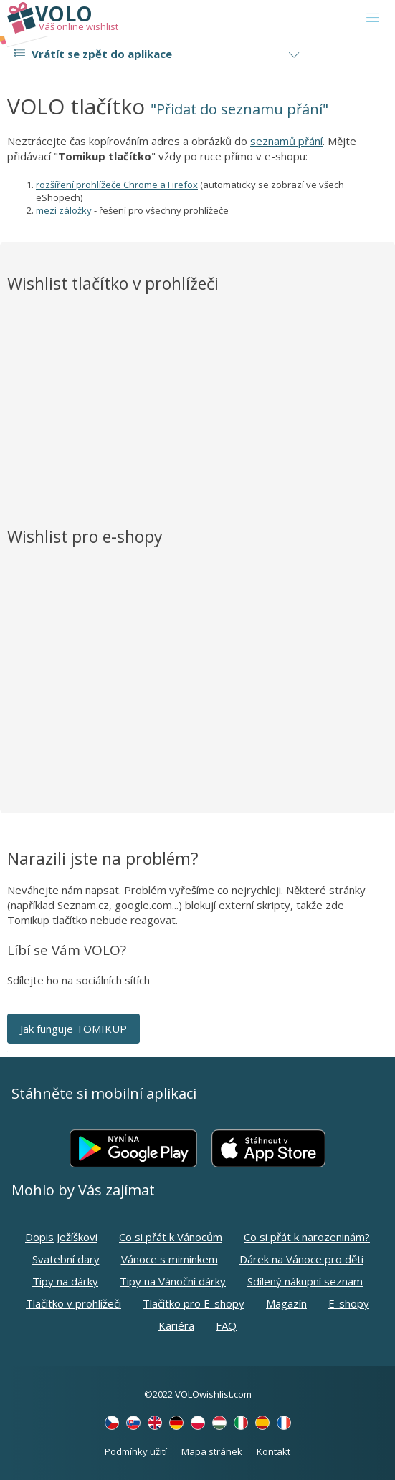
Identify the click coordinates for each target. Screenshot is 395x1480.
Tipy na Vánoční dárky (173, 1281)
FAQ (226, 1325)
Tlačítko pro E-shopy (193, 1303)
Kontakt (273, 1451)
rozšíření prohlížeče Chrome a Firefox (117, 184)
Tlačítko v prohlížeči (73, 1303)
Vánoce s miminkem (169, 1259)
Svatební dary (66, 1259)
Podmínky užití (136, 1451)
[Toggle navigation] (373, 18)
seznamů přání (286, 141)
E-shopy (348, 1303)
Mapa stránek (211, 1451)
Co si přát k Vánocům (170, 1237)
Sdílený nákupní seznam (305, 1281)
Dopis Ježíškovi (61, 1237)
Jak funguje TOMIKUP (73, 1028)
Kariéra (176, 1325)
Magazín (286, 1303)
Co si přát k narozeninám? (307, 1237)
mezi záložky (64, 210)
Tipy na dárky (65, 1281)
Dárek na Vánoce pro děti (301, 1259)
